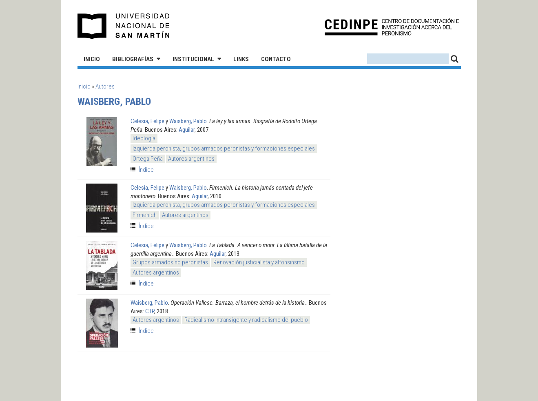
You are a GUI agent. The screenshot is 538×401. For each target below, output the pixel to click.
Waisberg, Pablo (188, 121)
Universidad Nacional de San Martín (123, 26)
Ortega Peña (148, 158)
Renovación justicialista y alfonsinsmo (259, 262)
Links (241, 59)
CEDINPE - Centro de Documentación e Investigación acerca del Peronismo (392, 26)
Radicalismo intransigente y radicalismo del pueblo (246, 319)
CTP (149, 311)
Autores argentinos (191, 158)
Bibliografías (132, 59)
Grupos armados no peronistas (170, 262)
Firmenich (145, 215)
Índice (146, 169)
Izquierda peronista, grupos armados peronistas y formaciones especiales (224, 148)
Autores (105, 86)
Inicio (92, 59)
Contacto (276, 59)
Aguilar (187, 129)
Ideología (144, 138)
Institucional (193, 59)
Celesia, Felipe (147, 121)
